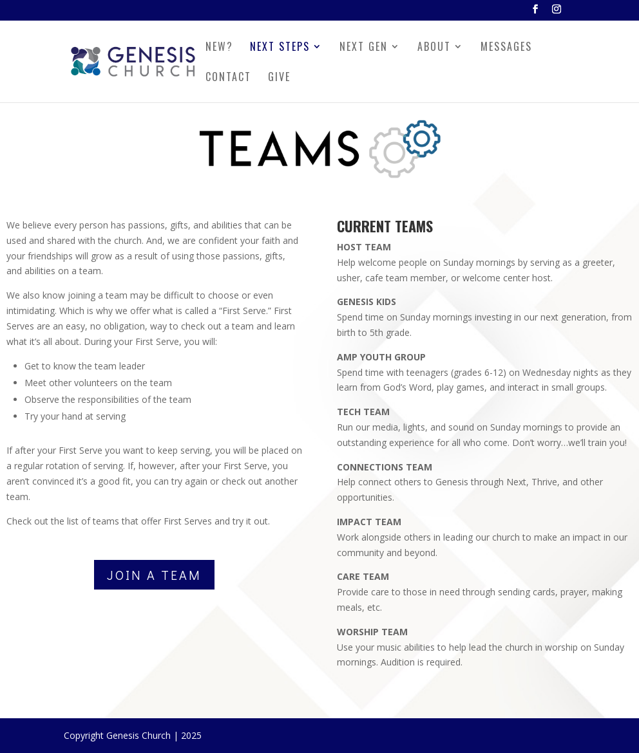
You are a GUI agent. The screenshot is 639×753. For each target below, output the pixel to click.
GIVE (279, 78)
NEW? (219, 48)
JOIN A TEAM (154, 574)
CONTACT (228, 78)
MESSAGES (506, 48)
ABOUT (434, 48)
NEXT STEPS (280, 48)
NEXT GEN (363, 48)
